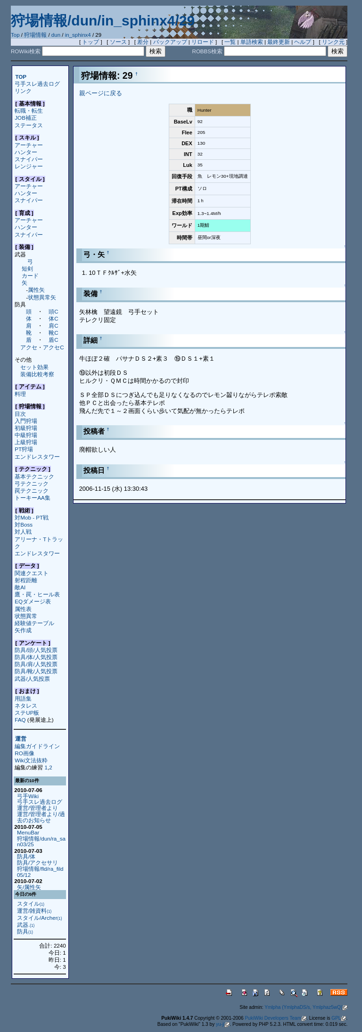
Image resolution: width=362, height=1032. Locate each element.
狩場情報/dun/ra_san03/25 (41, 841)
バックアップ (170, 42)
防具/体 (26, 856)
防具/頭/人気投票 (36, 650)
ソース (118, 42)
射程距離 (26, 580)
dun (55, 35)
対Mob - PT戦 (32, 517)
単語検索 (251, 42)
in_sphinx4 (78, 35)
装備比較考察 (37, 374)
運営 (20, 739)
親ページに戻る (100, 93)
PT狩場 (24, 449)
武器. (25, 925)
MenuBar (28, 832)
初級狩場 (26, 428)
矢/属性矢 (29, 887)
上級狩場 (26, 442)
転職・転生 (29, 110)
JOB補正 (26, 118)
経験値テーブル (34, 623)
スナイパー (29, 159)
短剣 (27, 268)
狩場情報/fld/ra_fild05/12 (40, 872)
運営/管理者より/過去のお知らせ (41, 817)
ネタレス (26, 705)
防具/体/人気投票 (36, 657)
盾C (53, 340)
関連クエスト (32, 573)
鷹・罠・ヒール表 (37, 594)
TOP (20, 77)
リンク (23, 91)
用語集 (23, 698)
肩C (53, 325)
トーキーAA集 (32, 498)
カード (30, 275)
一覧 (230, 42)
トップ (90, 42)
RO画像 (24, 753)
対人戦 (23, 531)
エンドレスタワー (37, 457)
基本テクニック (34, 476)
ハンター (26, 152)
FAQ (20, 720)
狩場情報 (35, 35)
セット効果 (34, 367)
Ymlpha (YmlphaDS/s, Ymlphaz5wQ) (305, 1007)
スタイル (30, 903)
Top (15, 35)
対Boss (24, 524)
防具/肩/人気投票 (36, 664)
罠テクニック (32, 490)
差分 (142, 42)
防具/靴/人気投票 (36, 671)
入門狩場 (26, 421)
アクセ (28, 347)
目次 (20, 414)
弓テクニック (32, 483)
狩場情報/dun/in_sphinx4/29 (103, 20)
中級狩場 (26, 435)
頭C (53, 311)
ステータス (29, 125)
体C (53, 318)
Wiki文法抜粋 (31, 760)
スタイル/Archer (39, 918)
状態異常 (26, 616)
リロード (202, 42)
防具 (25, 931)
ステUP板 (27, 713)
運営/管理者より (37, 808)
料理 (20, 394)
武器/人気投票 (32, 679)
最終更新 (278, 42)
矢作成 (23, 630)
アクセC (53, 347)
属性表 (23, 609)
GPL (338, 1018)
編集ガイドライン (37, 746)
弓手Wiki (28, 796)
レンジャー (29, 166)
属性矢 (36, 290)
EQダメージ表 (33, 601)
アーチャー (29, 145)
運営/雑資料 (34, 911)
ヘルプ (302, 42)
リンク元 (333, 42)
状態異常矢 (42, 297)
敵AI (20, 587)
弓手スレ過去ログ (37, 84)
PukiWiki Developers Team (275, 1018)
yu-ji (223, 1024)
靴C (53, 333)
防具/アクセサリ (37, 862)
